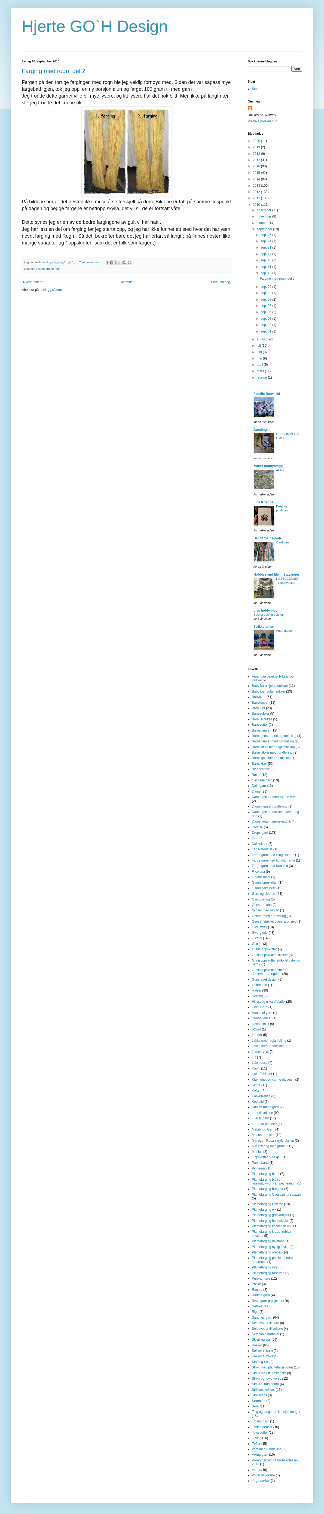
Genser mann (262, 905)
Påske (256, 1284)
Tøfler (256, 1444)
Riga (255, 1312)
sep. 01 (266, 331)
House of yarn (262, 1013)
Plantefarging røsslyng (268, 1273)
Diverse (257, 827)
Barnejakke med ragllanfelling (273, 747)
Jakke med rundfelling (268, 1046)
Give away (259, 927)
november (264, 216)
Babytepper (260, 703)
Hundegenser (261, 1018)
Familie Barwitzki (266, 394)
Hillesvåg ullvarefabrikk (268, 1002)
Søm (255, 1406)
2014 (257, 179)
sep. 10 (266, 273)
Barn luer (258, 708)
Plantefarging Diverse (267, 1204)
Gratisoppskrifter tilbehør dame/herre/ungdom (270, 972)
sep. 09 (266, 287)
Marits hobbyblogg (268, 466)
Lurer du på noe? (264, 1124)
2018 (257, 154)
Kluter (256, 1085)
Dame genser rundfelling (270, 806)
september (265, 229)
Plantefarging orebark (267, 1252)
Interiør (257, 1035)
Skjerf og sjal (261, 1339)
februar (262, 377)
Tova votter (260, 1432)
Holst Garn (259, 1007)
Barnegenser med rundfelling (273, 741)
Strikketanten (263, 626)
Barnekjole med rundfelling (271, 758)
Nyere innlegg (33, 282)
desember (264, 210)
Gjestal (257, 938)
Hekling (257, 996)
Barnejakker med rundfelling (272, 752)
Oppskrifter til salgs (266, 1157)
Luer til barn (260, 1118)
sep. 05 (266, 312)
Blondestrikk (261, 769)
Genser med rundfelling (269, 916)
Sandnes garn (262, 1317)
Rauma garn (261, 1295)
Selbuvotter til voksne (267, 1329)
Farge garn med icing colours (273, 855)
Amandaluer (284, 630)
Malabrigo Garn (263, 1129)
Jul (254, 1057)
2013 (257, 186)
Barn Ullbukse (262, 719)
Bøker (256, 775)
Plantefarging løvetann (268, 1241)
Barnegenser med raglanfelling (274, 736)
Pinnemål (258, 1168)
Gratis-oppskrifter (264, 949)
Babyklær (259, 697)
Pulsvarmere (261, 1278)
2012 (257, 192)
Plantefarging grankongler (270, 1215)
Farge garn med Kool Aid (270, 866)
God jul (257, 944)
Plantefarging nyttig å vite (270, 1247)
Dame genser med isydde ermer (275, 797)
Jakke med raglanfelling (269, 1040)
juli (259, 345)
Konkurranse (261, 1096)
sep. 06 (266, 306)
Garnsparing (261, 899)
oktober (262, 223)
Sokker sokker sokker (268, 614)
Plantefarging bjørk (265, 1174)
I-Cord (256, 1029)
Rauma (257, 1290)
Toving (256, 1438)
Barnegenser (261, 730)
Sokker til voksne (264, 1356)
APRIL (280, 470)
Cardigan (282, 542)
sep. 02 (266, 325)
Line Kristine (263, 502)
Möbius (257, 1152)
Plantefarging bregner (267, 1189)
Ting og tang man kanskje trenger (276, 1412)
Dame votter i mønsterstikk (271, 821)
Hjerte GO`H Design (95, 26)
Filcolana (258, 872)
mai (260, 358)
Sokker (257, 1345)
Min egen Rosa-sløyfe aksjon (273, 1141)
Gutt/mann (259, 985)
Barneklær (259, 764)
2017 (257, 160)
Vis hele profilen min (262, 121)
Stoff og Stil (260, 1362)
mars (261, 371)
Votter (256, 1470)
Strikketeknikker (263, 1390)
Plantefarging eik (264, 1209)
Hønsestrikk (260, 1024)
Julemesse (259, 1063)
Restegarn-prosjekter (267, 1301)
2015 (257, 173)
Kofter (256, 1090)
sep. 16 (266, 260)
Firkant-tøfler (261, 877)
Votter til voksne (263, 1475)
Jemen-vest (260, 1052)
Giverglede (260, 933)
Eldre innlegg (220, 282)
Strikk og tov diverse (266, 1378)
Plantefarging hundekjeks (270, 1221)
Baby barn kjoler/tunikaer (270, 686)
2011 (257, 198)
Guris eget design (264, 979)
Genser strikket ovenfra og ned (274, 921)
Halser (256, 990)
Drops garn (260, 833)
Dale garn (259, 786)
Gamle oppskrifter (265, 882)
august (262, 339)
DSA (255, 838)
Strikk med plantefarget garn (272, 1367)
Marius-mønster (263, 1135)
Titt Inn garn (260, 1421)
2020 (257, 141)
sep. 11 (266, 267)
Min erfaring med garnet (269, 1146)
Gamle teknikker (264, 888)
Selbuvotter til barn (265, 1323)
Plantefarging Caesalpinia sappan (276, 1194)
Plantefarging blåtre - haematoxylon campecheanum (274, 1181)
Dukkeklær (259, 844)
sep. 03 (266, 319)
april (260, 365)
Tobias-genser (262, 1427)
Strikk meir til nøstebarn (269, 1373)
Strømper (258, 1401)
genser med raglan (265, 910)
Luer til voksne (262, 1113)
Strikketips (259, 1395)
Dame (256, 791)
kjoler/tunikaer (262, 1074)
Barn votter (260, 725)
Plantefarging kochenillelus (271, 1226)
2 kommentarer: (90, 262)
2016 (257, 166)
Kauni (256, 1068)
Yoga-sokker (261, 1481)
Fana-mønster (262, 849)
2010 (257, 205)
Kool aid (258, 1102)
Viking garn (260, 1454)
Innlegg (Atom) (51, 290)
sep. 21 (266, 247)
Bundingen (262, 430)
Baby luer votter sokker (268, 691)
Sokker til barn (262, 1351)
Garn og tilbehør (264, 894)
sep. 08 (266, 293)
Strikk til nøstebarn (265, 1384)
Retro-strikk (260, 1306)
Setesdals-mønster (265, 1334)
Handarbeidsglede (267, 538)
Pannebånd (260, 1163)
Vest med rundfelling (267, 1449)
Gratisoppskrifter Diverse (270, 955)
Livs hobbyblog (265, 610)
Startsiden (127, 282)
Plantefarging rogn (48, 268)
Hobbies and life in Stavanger (276, 574)
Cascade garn (262, 780)
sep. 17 (266, 254)
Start (255, 89)
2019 (257, 147)
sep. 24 (266, 241)
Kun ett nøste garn (265, 1107)
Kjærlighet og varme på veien (273, 1079)
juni (260, 352)
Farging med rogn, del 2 (53, 71)
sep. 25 (266, 235)
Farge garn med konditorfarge (273, 860)
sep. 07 (266, 299)
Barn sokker (260, 713)
